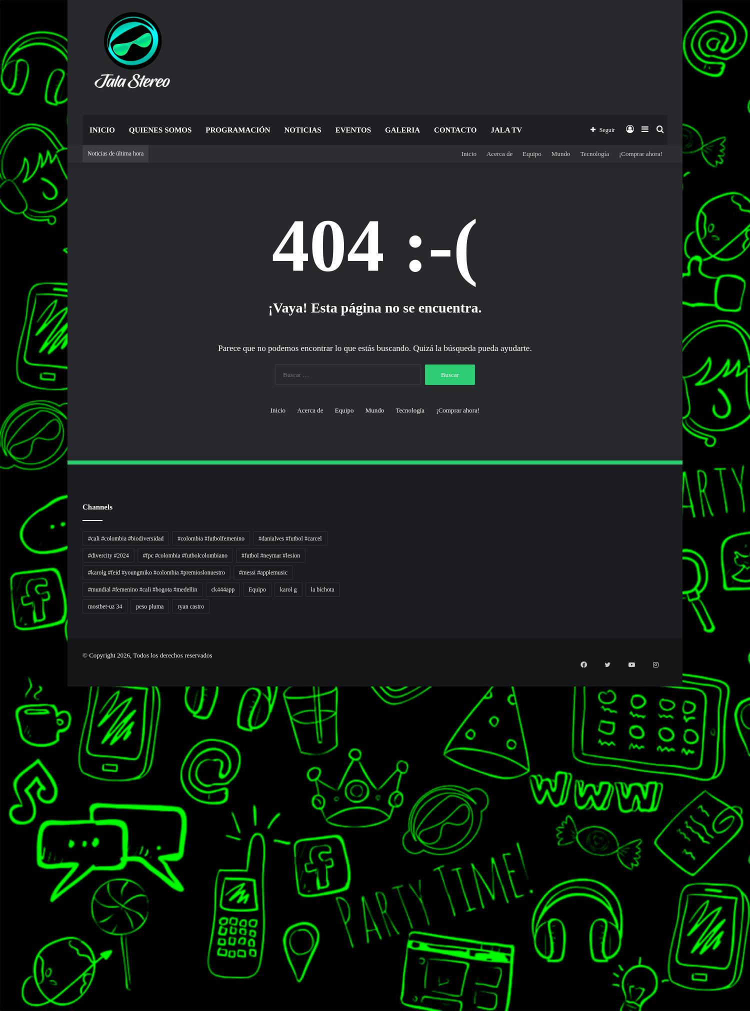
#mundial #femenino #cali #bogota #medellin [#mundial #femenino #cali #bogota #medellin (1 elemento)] (143, 589)
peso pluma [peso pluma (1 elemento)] (150, 606)
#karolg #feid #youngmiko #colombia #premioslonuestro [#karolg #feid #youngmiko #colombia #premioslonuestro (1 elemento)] (156, 572)
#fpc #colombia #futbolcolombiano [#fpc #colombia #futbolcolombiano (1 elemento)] (185, 555)
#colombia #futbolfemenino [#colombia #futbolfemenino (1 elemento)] (211, 538)
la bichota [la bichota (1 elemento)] (322, 589)
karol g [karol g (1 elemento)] (288, 589)
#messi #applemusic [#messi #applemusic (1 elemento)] (263, 572)
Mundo (561, 154)
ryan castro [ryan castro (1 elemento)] (191, 606)
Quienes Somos (160, 130)
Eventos (353, 130)
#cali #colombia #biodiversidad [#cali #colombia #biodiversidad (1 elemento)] (126, 538)
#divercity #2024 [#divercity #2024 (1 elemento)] (108, 555)
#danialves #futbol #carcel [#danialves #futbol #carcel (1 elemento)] (290, 538)
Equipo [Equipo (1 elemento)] (257, 589)
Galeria (402, 130)
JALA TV (506, 130)
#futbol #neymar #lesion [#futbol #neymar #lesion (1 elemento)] (271, 555)
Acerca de (499, 154)
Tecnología (594, 154)
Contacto (455, 130)
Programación (238, 130)
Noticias (302, 130)
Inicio (102, 130)
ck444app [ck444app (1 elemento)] (223, 589)
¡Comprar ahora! (640, 154)
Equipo (532, 154)
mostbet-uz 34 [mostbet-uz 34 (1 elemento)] (105, 606)
